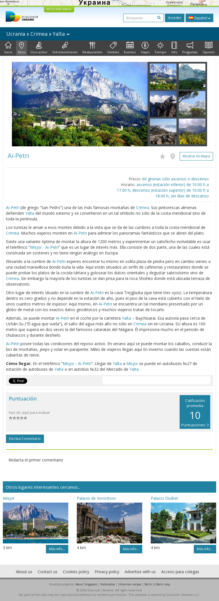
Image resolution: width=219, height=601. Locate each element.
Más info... (57, 549)
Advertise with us (140, 571)
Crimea (142, 207)
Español (199, 17)
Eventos (130, 48)
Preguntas (189, 48)
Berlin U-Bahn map (157, 584)
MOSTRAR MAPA (59, 9)
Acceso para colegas (180, 571)
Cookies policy (76, 571)
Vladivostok (107, 584)
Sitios (21, 48)
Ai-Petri (12, 207)
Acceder (174, 17)
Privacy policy (107, 571)
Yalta (29, 213)
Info (174, 48)
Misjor (36, 247)
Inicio (8, 48)
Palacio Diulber (164, 498)
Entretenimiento (65, 48)
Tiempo (160, 48)
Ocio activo (38, 48)
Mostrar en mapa (196, 156)
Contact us (48, 571)
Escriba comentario (25, 438)
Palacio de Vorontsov (96, 498)
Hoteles (113, 48)
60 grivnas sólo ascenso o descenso (175, 179)
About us (24, 571)
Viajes (145, 48)
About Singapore (86, 584)
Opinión (209, 48)
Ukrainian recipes (129, 584)
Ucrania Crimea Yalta (38, 33)
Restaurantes (92, 48)
